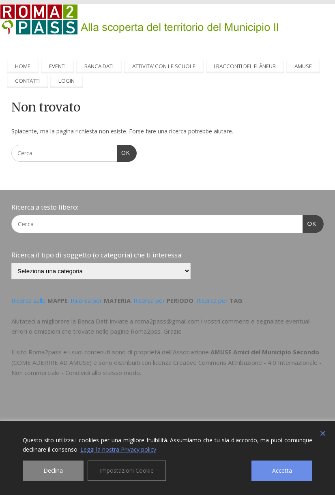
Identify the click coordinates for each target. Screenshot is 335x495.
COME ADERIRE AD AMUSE (51, 362)
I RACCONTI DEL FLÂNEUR (245, 66)
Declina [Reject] (53, 470)
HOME (22, 66)
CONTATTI (27, 80)
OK (123, 152)
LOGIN (66, 80)
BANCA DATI (99, 66)
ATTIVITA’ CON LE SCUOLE (163, 66)
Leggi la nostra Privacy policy (118, 449)
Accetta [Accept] (282, 470)
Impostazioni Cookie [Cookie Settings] (127, 470)
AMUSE (303, 66)
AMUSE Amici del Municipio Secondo (264, 352)
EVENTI (57, 66)
